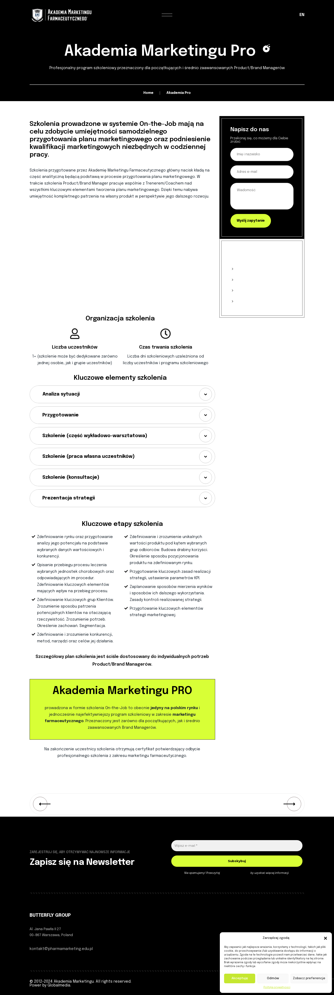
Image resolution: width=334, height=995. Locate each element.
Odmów (273, 978)
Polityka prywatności (276, 987)
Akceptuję (240, 978)
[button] (325, 938)
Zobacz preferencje (309, 978)
